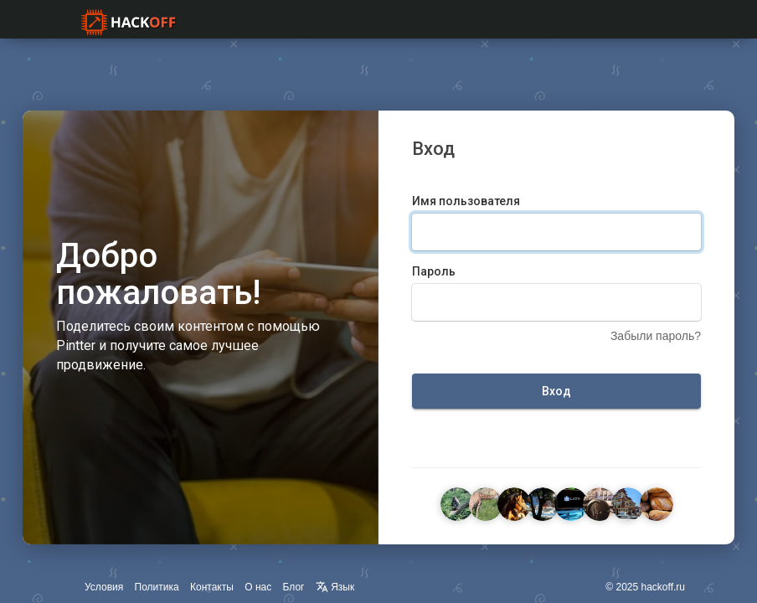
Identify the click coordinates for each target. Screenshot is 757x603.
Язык (335, 587)
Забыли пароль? (655, 336)
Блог (294, 587)
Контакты (212, 587)
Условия (104, 587)
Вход (556, 391)
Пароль (434, 271)
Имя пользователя (466, 201)
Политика (157, 587)
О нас (258, 587)
